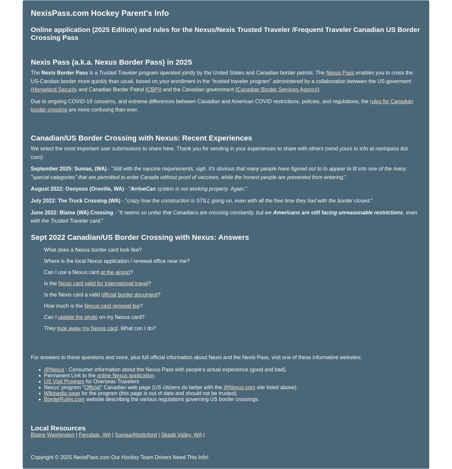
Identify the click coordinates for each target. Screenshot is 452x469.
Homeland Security (55, 89)
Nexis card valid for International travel (103, 283)
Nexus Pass (340, 73)
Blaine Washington (53, 435)
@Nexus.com (239, 387)
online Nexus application (125, 375)
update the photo (78, 317)
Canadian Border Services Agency (277, 89)
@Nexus (54, 369)
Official (92, 387)
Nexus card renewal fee (112, 306)
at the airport (115, 272)
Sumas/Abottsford (136, 435)
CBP (152, 89)
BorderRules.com (64, 399)
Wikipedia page (62, 393)
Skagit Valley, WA (181, 435)
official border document (129, 294)
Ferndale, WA (94, 435)
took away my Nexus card (87, 328)
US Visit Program (64, 381)
